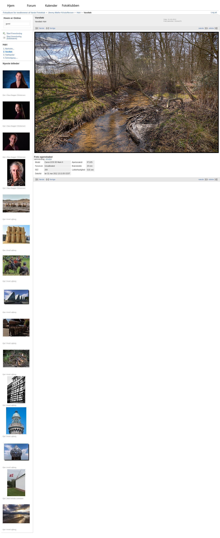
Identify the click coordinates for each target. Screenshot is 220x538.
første (41, 28)
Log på (214, 12)
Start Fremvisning (14, 33)
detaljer (49, 159)
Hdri (79, 12)
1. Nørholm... (8, 49)
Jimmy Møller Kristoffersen (61, 12)
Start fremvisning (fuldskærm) (14, 38)
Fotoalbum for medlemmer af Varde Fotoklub (24, 12)
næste (201, 28)
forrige (52, 28)
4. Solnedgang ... (10, 58)
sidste (211, 28)
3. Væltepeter (9, 55)
